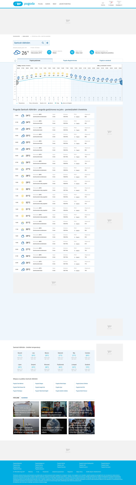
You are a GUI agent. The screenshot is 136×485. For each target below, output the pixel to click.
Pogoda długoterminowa (70, 60)
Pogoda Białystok (17, 463)
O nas (37, 471)
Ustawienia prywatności (58, 471)
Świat (54, 4)
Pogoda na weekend (105, 60)
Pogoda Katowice (105, 463)
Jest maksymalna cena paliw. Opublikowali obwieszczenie (52, 413)
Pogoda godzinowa (35, 60)
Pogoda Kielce (16, 465)
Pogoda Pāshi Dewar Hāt (19, 387)
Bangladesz (26, 36)
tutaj (46, 482)
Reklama (30, 471)
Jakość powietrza (65, 4)
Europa (47, 4)
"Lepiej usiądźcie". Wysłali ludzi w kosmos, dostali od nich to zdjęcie (52, 430)
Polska (40, 4)
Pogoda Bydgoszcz (39, 463)
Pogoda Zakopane (39, 469)
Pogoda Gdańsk (61, 463)
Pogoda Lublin (60, 465)
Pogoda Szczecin (83, 467)
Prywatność (46, 471)
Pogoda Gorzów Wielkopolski (86, 463)
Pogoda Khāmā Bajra (61, 383)
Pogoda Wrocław (17, 469)
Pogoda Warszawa (105, 467)
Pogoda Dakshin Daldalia (62, 391)
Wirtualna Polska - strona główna (18, 3)
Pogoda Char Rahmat (18, 383)
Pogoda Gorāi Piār (80, 387)
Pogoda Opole (16, 467)
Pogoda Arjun (59, 387)
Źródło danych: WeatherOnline (93, 471)
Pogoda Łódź (82, 465)
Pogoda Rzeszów (61, 467)
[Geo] (47, 42)
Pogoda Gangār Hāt (40, 387)
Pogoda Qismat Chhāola (82, 383)
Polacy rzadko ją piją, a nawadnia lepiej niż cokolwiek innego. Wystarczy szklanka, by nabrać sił (24, 411)
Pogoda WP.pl (16, 36)
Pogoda (29, 3)
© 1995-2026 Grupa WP (19, 471)
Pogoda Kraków (39, 465)
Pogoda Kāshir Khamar (81, 391)
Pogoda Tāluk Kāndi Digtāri (41, 391)
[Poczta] (103, 4)
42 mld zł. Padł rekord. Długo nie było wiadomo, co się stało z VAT (80, 412)
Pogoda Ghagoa (39, 383)
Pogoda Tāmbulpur (17, 391)
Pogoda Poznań (39, 467)
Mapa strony (79, 471)
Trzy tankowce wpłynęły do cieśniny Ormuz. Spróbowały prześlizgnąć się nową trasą (23, 430)
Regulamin (70, 471)
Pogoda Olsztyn (105, 465)
